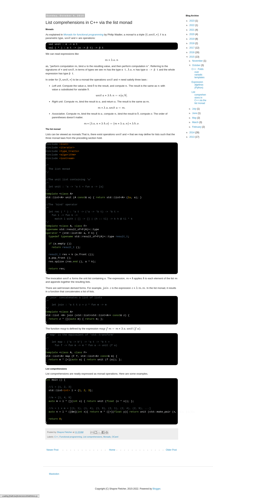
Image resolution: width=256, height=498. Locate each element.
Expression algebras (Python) (197, 85)
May (194, 118)
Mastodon (54, 474)
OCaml (115, 437)
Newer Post (53, 450)
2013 (192, 137)
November (197, 61)
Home (112, 450)
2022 (192, 25)
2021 (192, 30)
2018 (192, 43)
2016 (192, 52)
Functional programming (71, 437)
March (195, 122)
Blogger (156, 488)
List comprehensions (92, 437)
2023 (192, 20)
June (195, 113)
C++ (56, 437)
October (196, 65)
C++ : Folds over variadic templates (197, 73)
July (194, 108)
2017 (192, 47)
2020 (192, 34)
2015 (192, 56)
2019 (192, 39)
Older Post (171, 450)
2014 (192, 132)
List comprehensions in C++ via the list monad (198, 98)
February (197, 127)
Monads (107, 437)
